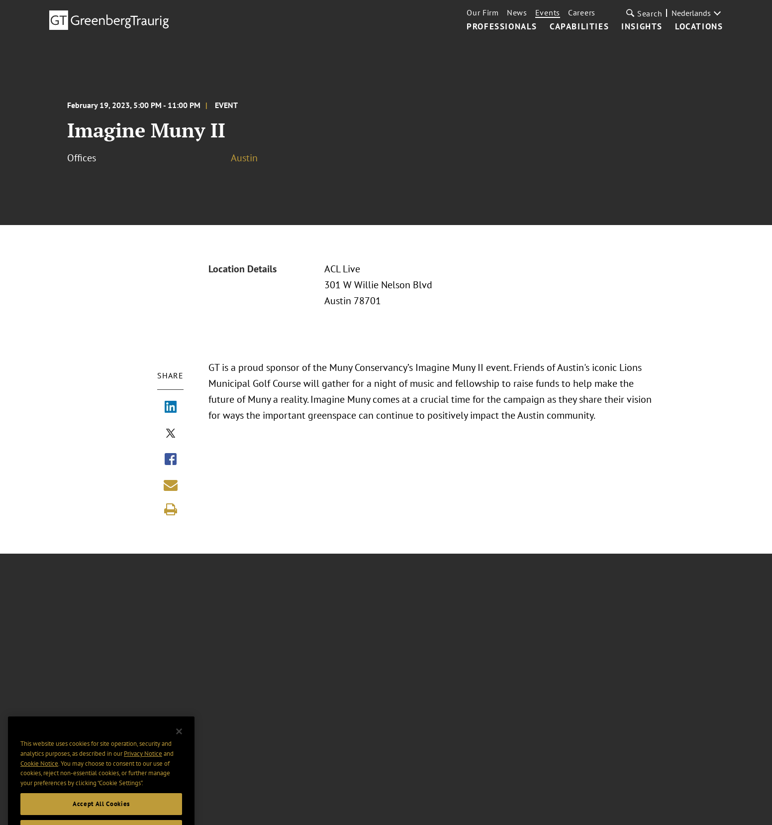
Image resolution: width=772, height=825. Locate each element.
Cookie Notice (39, 773)
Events (547, 12)
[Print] (170, 509)
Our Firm (483, 12)
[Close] (179, 741)
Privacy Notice (143, 763)
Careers (581, 12)
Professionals (502, 27)
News (517, 12)
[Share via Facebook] (171, 460)
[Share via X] (171, 434)
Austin (244, 157)
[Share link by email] (171, 485)
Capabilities (579, 27)
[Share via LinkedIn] (171, 408)
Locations (699, 27)
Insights (642, 27)
